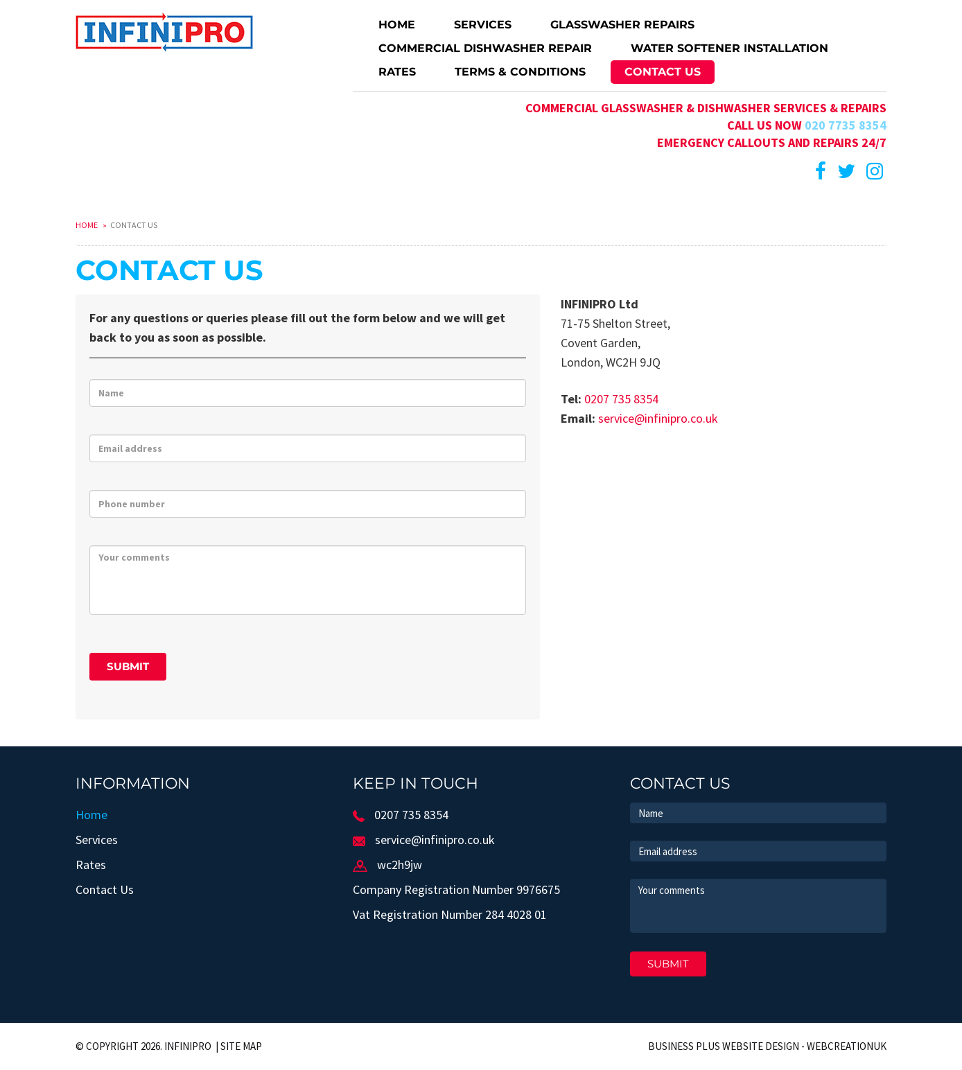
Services (482, 24)
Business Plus (684, 1046)
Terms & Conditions (520, 71)
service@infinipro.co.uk (658, 418)
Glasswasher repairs (622, 24)
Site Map (241, 1046)
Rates (397, 71)
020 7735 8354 (845, 125)
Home (396, 24)
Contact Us (662, 71)
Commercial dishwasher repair (485, 48)
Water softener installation (729, 48)
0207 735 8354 (621, 399)
